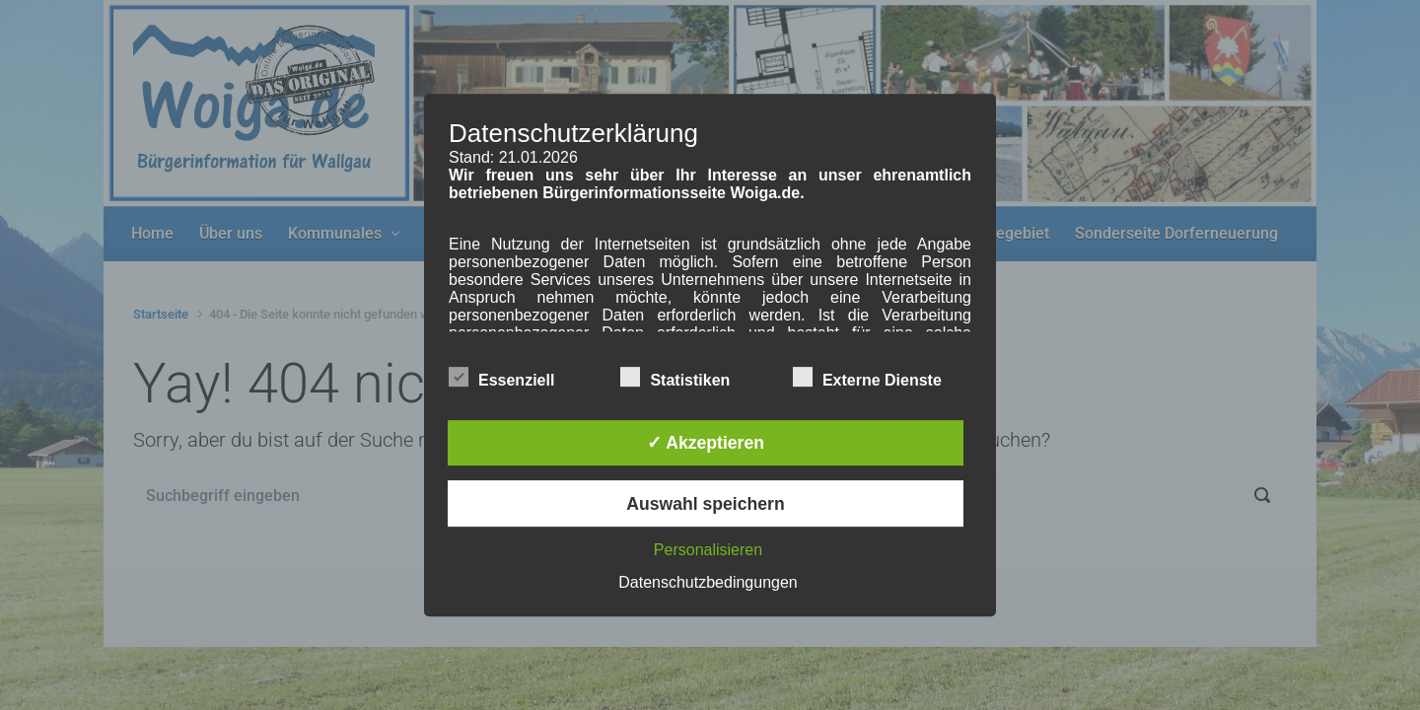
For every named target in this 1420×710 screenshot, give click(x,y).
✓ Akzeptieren (705, 443)
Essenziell (501, 377)
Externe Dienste (867, 377)
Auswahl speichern (705, 504)
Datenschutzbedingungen (707, 582)
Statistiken (675, 377)
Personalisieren (708, 549)
